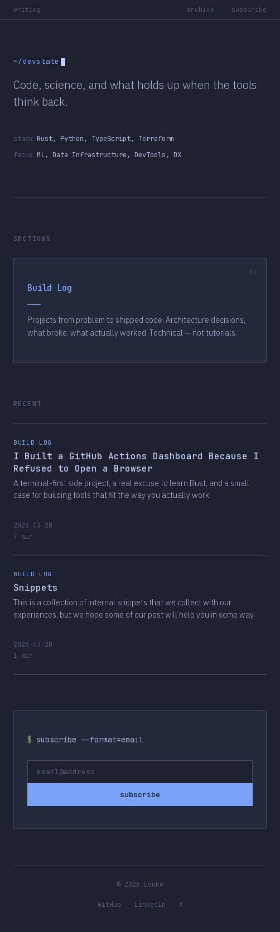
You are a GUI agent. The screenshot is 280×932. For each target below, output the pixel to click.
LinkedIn (150, 904)
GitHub (109, 904)
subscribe (249, 9)
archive (200, 9)
